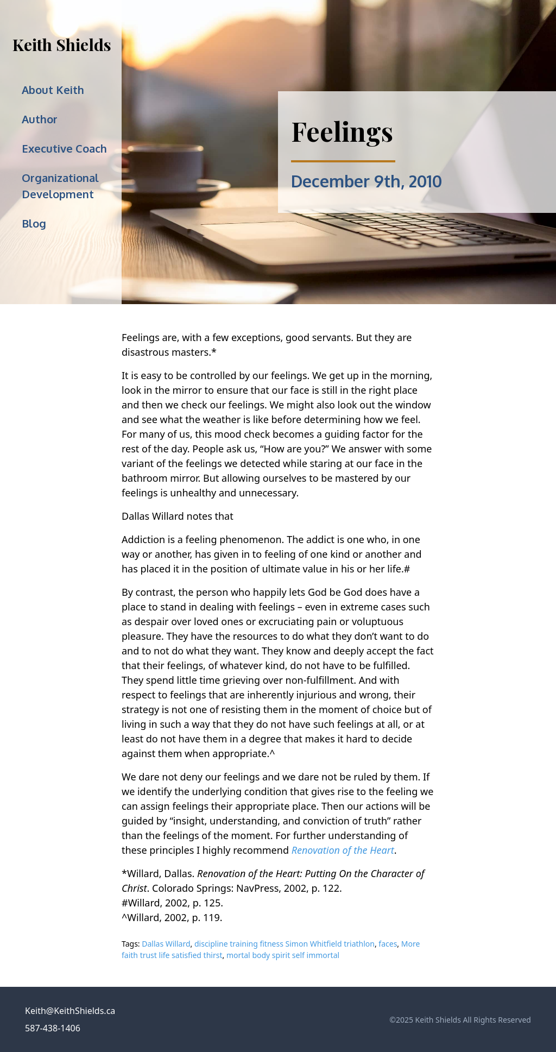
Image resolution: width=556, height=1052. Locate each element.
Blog (34, 223)
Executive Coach (64, 148)
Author (40, 119)
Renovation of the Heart (343, 849)
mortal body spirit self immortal (282, 955)
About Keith (53, 90)
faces (387, 943)
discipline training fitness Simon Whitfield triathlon (284, 943)
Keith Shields (61, 44)
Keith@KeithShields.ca (70, 1011)
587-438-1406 (52, 1028)
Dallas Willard (166, 943)
